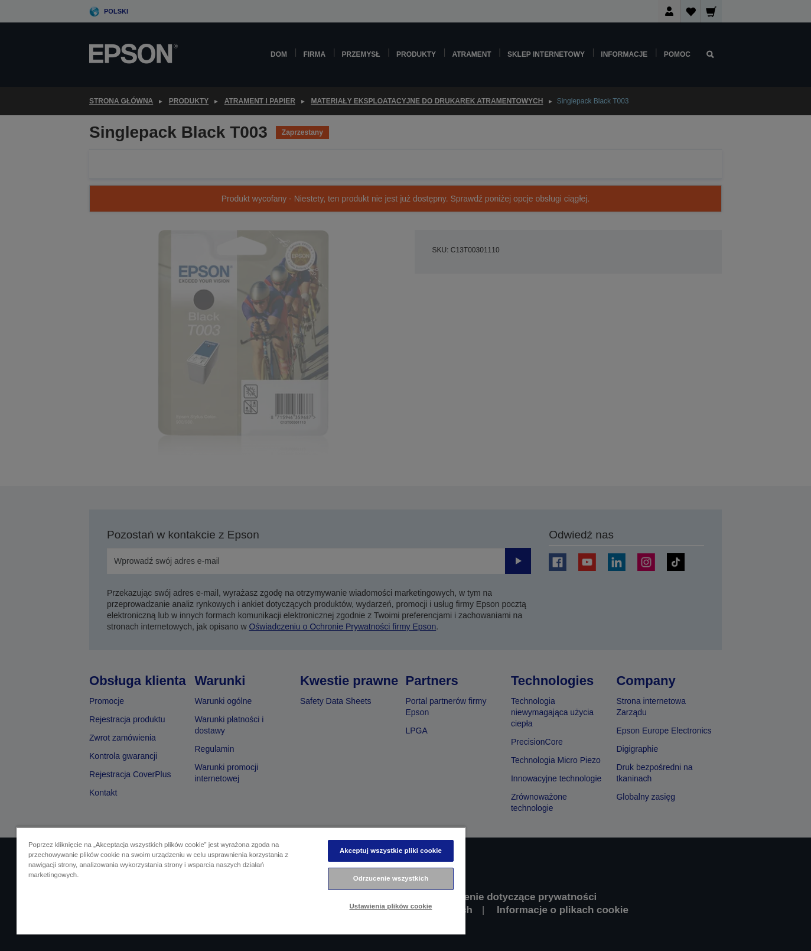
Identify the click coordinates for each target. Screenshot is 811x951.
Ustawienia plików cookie (391, 906)
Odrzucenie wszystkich (391, 878)
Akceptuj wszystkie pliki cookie (391, 850)
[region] (241, 880)
